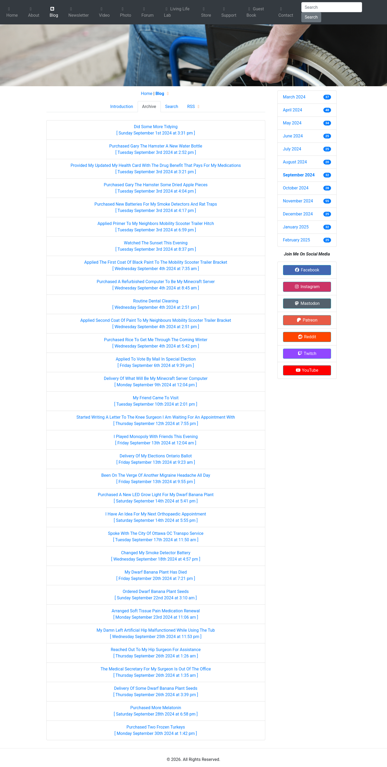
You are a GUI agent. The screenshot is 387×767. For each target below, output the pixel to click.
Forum (147, 12)
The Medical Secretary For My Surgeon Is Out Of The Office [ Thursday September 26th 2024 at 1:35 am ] (156, 672)
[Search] (331, 7)
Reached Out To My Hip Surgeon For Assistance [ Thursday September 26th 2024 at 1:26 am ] (156, 652)
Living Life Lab (176, 12)
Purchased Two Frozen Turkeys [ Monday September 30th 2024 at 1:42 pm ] (156, 730)
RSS (194, 106)
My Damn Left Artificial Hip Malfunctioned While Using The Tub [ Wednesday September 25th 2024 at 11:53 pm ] (156, 633)
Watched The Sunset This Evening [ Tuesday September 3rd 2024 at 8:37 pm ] (155, 246)
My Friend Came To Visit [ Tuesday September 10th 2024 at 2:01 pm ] (155, 401)
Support (228, 12)
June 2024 (293, 135)
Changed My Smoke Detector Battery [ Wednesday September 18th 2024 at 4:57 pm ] (155, 556)
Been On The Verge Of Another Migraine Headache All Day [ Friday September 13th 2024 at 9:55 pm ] (155, 478)
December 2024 (298, 213)
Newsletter (78, 12)
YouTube (306, 370)
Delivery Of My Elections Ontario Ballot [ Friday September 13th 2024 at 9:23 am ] (155, 459)
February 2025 (296, 239)
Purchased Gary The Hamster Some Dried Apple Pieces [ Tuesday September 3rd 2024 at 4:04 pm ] (155, 188)
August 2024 (295, 161)
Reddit (307, 336)
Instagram (307, 286)
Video (104, 12)
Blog (54, 12)
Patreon (307, 320)
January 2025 (296, 226)
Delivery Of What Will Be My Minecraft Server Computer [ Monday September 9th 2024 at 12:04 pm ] (156, 381)
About (34, 12)
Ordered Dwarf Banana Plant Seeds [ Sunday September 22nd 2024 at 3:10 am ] (156, 594)
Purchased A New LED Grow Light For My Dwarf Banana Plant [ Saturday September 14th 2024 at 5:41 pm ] (156, 498)
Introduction (121, 106)
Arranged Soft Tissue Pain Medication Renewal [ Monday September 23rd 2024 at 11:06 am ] (156, 614)
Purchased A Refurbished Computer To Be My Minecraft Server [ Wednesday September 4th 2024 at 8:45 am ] (156, 285)
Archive (149, 106)
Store (206, 12)
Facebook (306, 269)
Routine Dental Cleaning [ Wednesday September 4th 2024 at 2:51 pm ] (155, 304)
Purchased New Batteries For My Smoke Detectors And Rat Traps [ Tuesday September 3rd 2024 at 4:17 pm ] (155, 207)
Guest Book (255, 12)
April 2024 (292, 109)
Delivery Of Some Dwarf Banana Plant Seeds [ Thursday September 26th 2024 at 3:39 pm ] (155, 691)
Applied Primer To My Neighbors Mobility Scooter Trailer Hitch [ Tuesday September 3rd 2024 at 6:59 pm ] (156, 226)
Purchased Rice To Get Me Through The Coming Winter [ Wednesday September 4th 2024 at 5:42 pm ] (155, 343)
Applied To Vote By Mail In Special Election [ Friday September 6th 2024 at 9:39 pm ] (156, 362)
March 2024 (294, 96)
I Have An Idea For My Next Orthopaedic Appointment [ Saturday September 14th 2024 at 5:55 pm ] (155, 517)
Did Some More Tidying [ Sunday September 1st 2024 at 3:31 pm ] (155, 130)
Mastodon (307, 303)
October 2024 (295, 187)
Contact (285, 12)
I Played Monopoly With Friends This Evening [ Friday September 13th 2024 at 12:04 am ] (156, 439)
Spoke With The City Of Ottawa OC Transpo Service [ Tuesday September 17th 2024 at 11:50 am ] (155, 536)
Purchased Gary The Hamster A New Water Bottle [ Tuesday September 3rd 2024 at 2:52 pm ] (155, 149)
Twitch (306, 353)
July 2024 (292, 148)
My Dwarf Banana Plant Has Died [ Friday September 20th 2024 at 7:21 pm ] (155, 575)
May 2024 (292, 122)
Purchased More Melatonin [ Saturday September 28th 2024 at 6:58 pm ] (156, 711)
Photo (125, 12)
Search (311, 17)
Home (12, 12)
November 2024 (298, 200)
